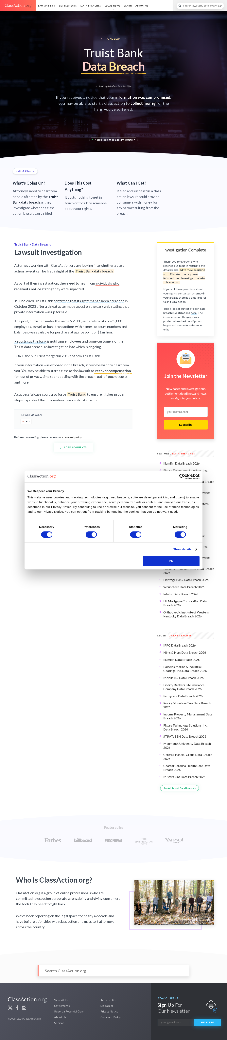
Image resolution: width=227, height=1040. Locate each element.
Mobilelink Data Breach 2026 (183, 678)
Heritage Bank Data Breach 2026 (186, 580)
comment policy (71, 437)
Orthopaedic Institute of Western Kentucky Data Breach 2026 (186, 614)
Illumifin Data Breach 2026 (181, 463)
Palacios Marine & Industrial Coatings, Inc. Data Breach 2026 (185, 668)
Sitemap (59, 1023)
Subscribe (185, 424)
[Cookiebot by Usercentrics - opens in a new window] (182, 477)
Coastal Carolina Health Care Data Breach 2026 (186, 767)
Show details (182, 549)
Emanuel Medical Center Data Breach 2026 (188, 570)
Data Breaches (90, 5)
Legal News (112, 5)
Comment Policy (110, 1017)
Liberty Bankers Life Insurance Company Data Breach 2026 (183, 687)
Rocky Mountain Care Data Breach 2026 (187, 705)
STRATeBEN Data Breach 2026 (184, 736)
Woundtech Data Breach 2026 (183, 587)
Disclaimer (106, 1005)
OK (171, 561)
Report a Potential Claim (69, 1011)
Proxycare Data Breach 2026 (183, 696)
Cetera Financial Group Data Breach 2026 (187, 756)
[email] (186, 412)
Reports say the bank (30, 341)
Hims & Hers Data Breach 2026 (184, 652)
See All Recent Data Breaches (180, 788)
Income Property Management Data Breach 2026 (187, 716)
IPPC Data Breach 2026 (179, 645)
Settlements (68, 5)
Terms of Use (108, 1000)
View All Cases (63, 1000)
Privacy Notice (109, 1011)
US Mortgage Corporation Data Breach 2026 (185, 603)
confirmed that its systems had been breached (89, 301)
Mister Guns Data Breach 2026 (184, 777)
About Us (141, 5)
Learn (128, 5)
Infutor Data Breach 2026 (180, 594)
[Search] (200, 6)
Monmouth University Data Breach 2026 (187, 745)
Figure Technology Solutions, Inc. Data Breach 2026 (185, 727)
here (194, 312)
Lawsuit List (47, 5)
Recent (174, 635)
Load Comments (73, 447)
